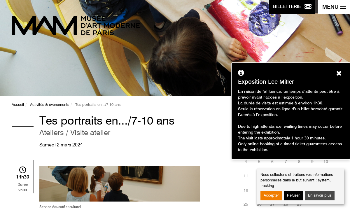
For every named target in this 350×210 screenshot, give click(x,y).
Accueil (18, 105)
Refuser (293, 195)
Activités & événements (49, 105)
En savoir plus (319, 195)
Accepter (271, 195)
